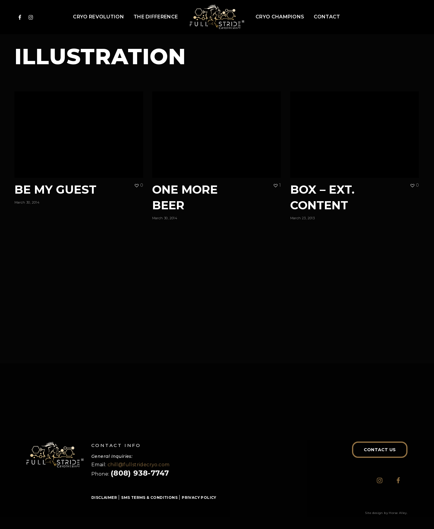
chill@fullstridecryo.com (139, 464)
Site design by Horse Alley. (386, 513)
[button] (379, 450)
